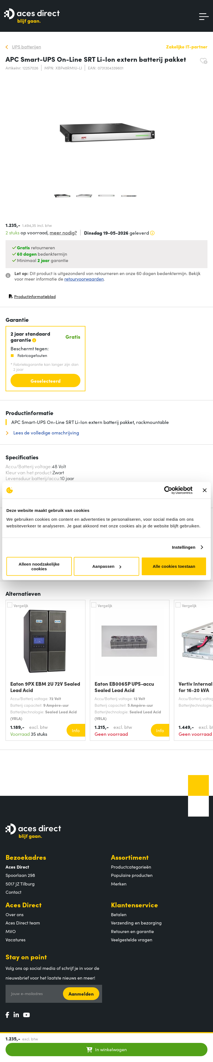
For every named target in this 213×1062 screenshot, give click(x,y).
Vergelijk (21, 605)
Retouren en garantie (132, 931)
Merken (118, 883)
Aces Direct (24, 904)
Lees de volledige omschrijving (45, 433)
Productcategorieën (131, 867)
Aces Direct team (23, 922)
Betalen (118, 914)
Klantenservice (134, 904)
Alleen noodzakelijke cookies (39, 566)
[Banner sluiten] (205, 490)
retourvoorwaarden (84, 279)
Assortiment (130, 856)
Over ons (15, 914)
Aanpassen (106, 566)
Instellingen (184, 547)
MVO (11, 931)
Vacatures (16, 939)
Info (76, 730)
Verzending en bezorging (136, 922)
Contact (13, 892)
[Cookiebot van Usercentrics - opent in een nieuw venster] (168, 490)
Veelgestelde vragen (131, 939)
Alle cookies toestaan (174, 566)
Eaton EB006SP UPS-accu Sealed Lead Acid (124, 687)
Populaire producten (132, 875)
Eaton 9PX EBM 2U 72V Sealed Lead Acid (45, 687)
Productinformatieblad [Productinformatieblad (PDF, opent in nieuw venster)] (32, 298)
